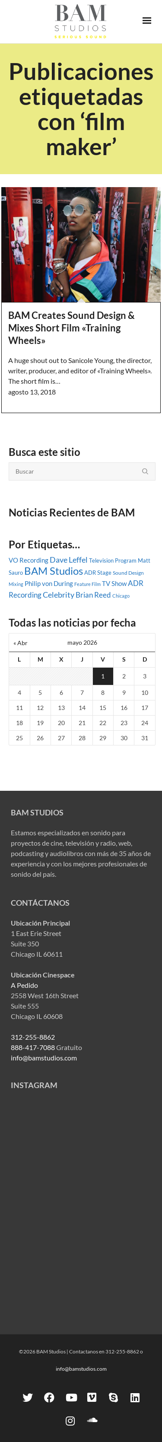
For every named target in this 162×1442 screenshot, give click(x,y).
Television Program (113, 560)
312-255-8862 (33, 1037)
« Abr (20, 642)
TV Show (114, 583)
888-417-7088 (33, 1047)
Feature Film (87, 584)
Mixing (16, 584)
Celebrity (58, 594)
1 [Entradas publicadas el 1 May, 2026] (103, 676)
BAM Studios (53, 570)
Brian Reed (93, 595)
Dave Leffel (69, 559)
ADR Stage (97, 572)
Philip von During (49, 583)
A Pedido (24, 985)
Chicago (121, 595)
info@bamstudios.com (44, 1058)
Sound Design (128, 573)
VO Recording (28, 560)
